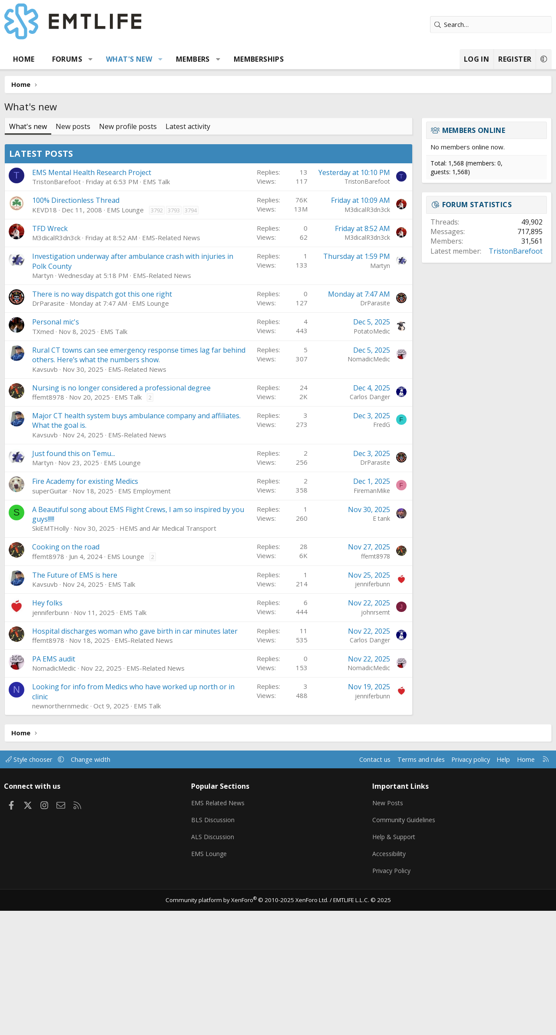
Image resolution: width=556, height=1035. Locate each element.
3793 (174, 336)
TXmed (43, 457)
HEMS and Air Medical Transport (167, 654)
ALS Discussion (214, 962)
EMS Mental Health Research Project (91, 298)
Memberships (259, 59)
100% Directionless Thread (75, 326)
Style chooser (33, 885)
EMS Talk (156, 307)
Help (499, 885)
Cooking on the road (65, 673)
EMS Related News (221, 928)
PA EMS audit (53, 785)
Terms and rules (413, 885)
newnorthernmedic (60, 831)
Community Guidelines (404, 945)
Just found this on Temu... (73, 579)
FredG (381, 550)
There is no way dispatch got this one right (102, 420)
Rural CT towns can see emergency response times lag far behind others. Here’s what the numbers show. (138, 480)
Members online (474, 130)
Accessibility (389, 979)
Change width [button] (96, 885)
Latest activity (187, 126)
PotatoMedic (372, 457)
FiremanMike (372, 616)
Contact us (366, 885)
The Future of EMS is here (74, 701)
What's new (129, 59)
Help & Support (394, 962)
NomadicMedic (369, 485)
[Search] (491, 24)
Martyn (42, 401)
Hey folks (47, 729)
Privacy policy (465, 885)
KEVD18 (44, 335)
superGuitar (50, 616)
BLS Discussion (214, 945)
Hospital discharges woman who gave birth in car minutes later (135, 757)
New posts (73, 126)
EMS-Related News (171, 363)
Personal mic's (55, 448)
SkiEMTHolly (50, 654)
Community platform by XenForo (249, 1024)
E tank (381, 644)
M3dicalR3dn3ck (367, 335)
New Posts (388, 928)
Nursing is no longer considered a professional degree (121, 514)
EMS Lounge (125, 335)
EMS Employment (144, 616)
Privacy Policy (391, 996)
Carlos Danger (370, 523)
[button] (90, 59)
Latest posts (41, 279)
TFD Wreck (50, 354)
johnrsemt (375, 738)
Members (193, 59)
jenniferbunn (372, 710)
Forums (67, 59)
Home (24, 59)
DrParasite (48, 429)
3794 (191, 336)
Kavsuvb (45, 495)
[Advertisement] (208, 204)
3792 (157, 336)
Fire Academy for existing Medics (85, 607)
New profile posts (128, 126)
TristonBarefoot (56, 307)
